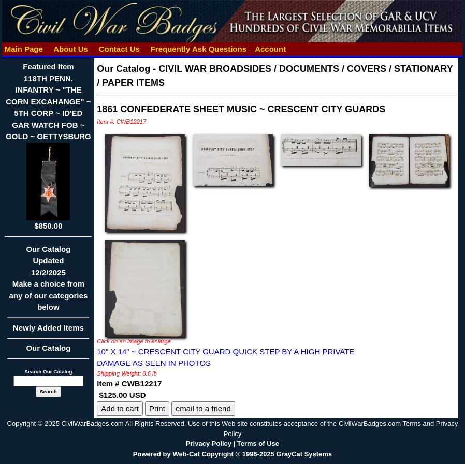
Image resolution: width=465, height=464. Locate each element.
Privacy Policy (208, 443)
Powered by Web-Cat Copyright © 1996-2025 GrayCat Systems (232, 454)
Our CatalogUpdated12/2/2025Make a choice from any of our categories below (48, 282)
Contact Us (119, 48)
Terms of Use (258, 443)
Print (157, 408)
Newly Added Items (48, 331)
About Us (71, 48)
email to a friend (203, 408)
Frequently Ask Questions (199, 48)
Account (270, 48)
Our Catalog (48, 347)
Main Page (23, 48)
